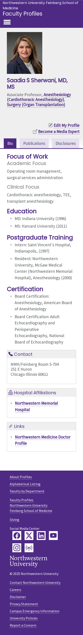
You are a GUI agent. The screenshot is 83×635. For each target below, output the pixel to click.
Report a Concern (23, 625)
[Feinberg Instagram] (16, 547)
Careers (15, 589)
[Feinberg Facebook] (16, 535)
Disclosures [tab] (66, 143)
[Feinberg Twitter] (29, 535)
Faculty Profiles (22, 13)
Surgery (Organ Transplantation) (36, 104)
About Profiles (21, 477)
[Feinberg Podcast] (29, 547)
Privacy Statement (24, 604)
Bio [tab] (10, 143)
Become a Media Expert (58, 131)
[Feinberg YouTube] (53, 535)
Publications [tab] (34, 143)
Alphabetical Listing (25, 484)
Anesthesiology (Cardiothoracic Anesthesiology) (39, 97)
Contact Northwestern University (35, 582)
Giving (14, 519)
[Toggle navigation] (7, 22)
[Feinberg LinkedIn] (41, 535)
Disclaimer (18, 597)
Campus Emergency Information (34, 611)
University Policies (24, 618)
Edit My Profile (66, 125)
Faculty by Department (27, 491)
